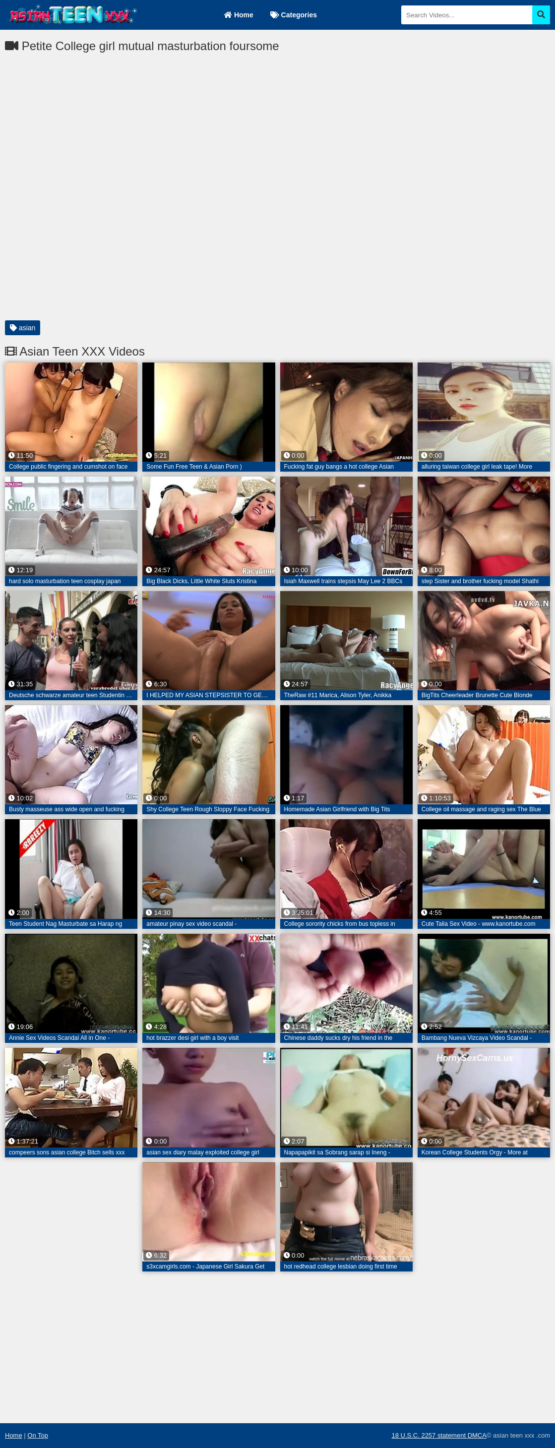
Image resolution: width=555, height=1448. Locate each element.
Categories (293, 15)
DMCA (477, 1435)
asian (22, 328)
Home (238, 15)
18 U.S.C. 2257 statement (429, 1435)
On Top (37, 1435)
